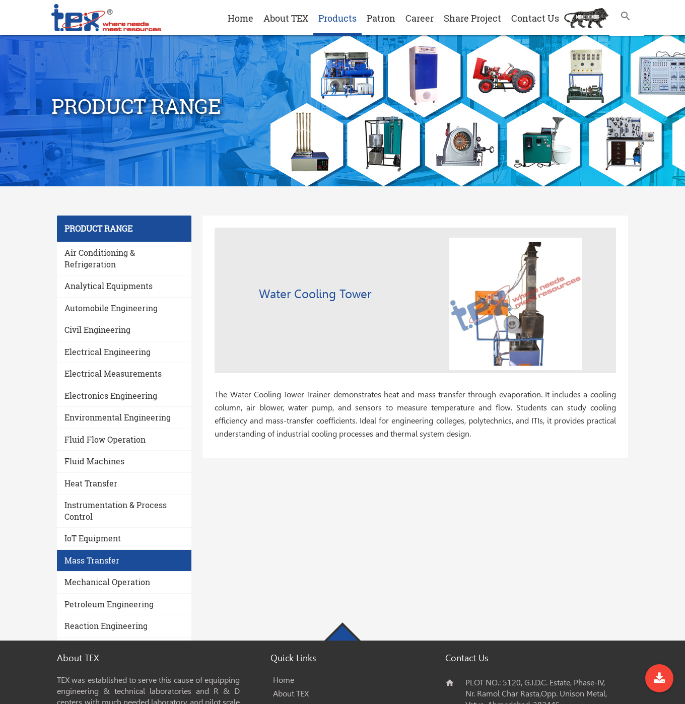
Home (240, 18)
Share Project (472, 18)
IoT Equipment (92, 538)
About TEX (285, 18)
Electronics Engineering (110, 395)
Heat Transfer (90, 483)
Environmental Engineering (117, 417)
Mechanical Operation (107, 582)
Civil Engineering (97, 329)
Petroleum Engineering (109, 604)
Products (337, 18)
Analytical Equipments (108, 285)
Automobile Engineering (111, 308)
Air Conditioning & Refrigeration (99, 258)
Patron (381, 18)
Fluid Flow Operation (105, 439)
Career (419, 18)
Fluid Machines (94, 461)
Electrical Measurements (113, 373)
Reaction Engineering (106, 625)
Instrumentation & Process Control (115, 511)
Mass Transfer (91, 560)
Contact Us (535, 18)
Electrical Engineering (107, 351)
